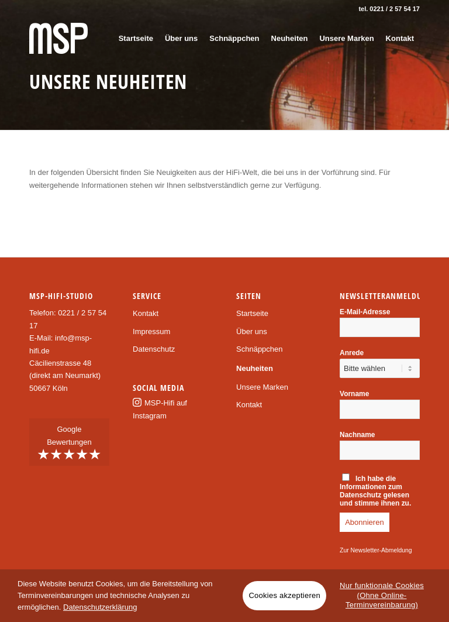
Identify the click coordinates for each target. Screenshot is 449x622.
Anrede (352, 353)
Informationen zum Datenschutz (371, 491)
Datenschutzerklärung (100, 607)
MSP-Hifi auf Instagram (160, 409)
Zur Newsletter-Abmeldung (376, 550)
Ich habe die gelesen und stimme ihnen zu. (375, 490)
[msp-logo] (58, 38)
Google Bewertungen (69, 443)
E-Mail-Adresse (365, 312)
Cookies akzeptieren (284, 595)
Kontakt (145, 313)
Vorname (354, 394)
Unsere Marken (262, 387)
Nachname (357, 435)
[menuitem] (136, 38)
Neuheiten (254, 368)
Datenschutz (154, 349)
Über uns (251, 331)
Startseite (252, 313)
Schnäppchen (259, 349)
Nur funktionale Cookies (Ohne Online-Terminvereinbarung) (382, 595)
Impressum (151, 331)
